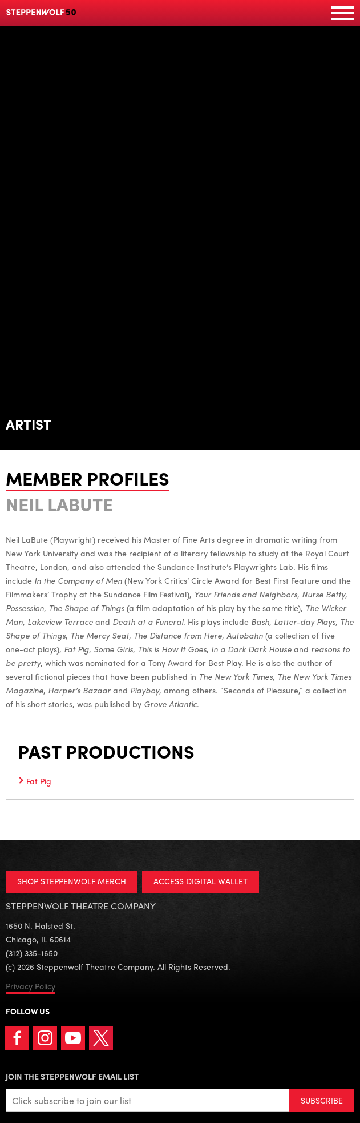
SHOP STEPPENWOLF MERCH (71, 881)
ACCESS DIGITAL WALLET (200, 881)
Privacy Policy (30, 986)
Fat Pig (38, 781)
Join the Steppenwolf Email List (72, 1076)
